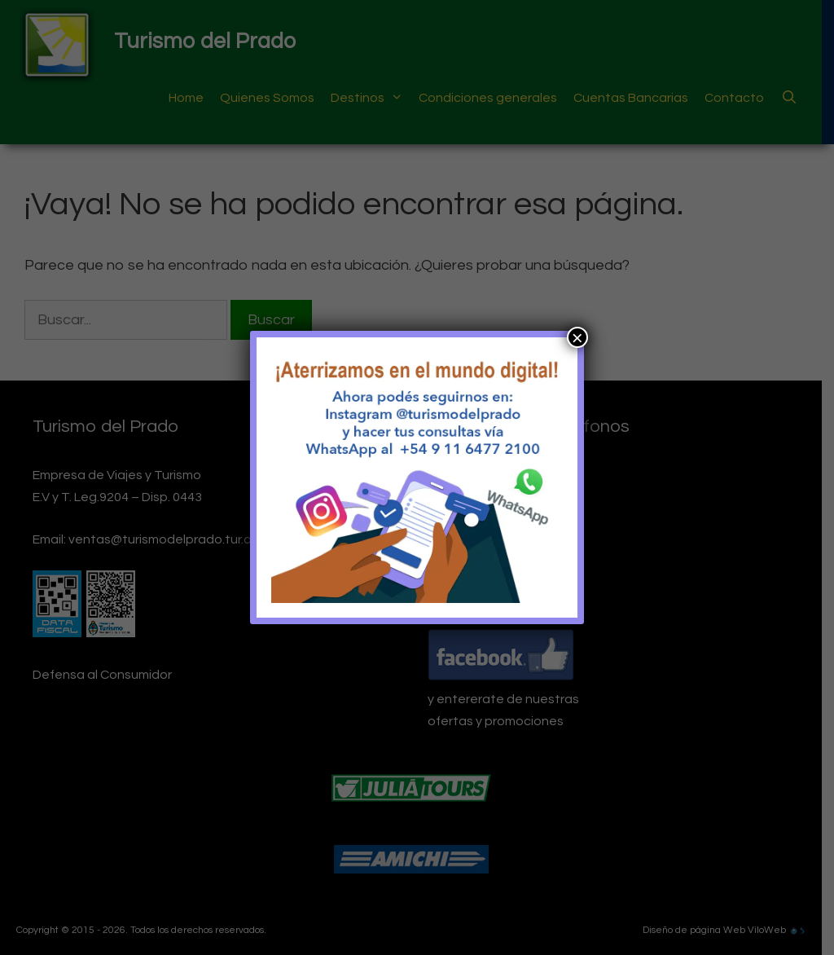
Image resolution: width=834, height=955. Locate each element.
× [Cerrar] (577, 337)
